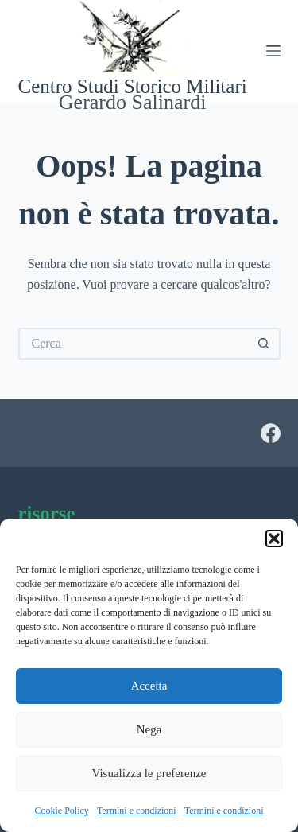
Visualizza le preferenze (148, 773)
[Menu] (273, 51)
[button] (274, 538)
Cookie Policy (62, 810)
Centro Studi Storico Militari (132, 86)
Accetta (149, 685)
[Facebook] (271, 433)
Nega (149, 729)
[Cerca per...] (133, 344)
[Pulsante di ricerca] (265, 344)
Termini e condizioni (136, 810)
